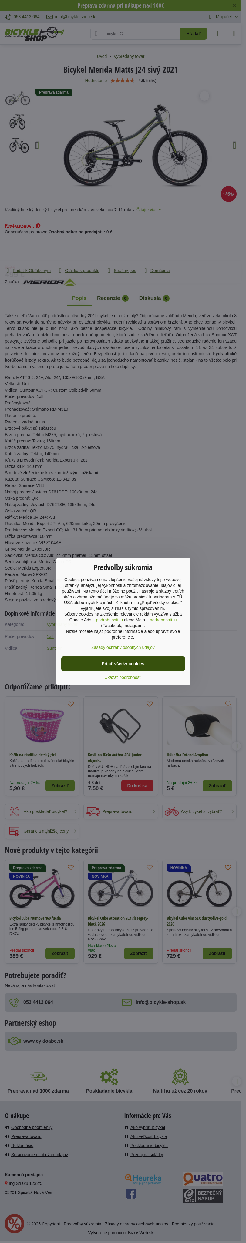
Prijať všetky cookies (123, 663)
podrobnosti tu (109, 619)
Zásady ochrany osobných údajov (123, 647)
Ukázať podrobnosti (123, 677)
